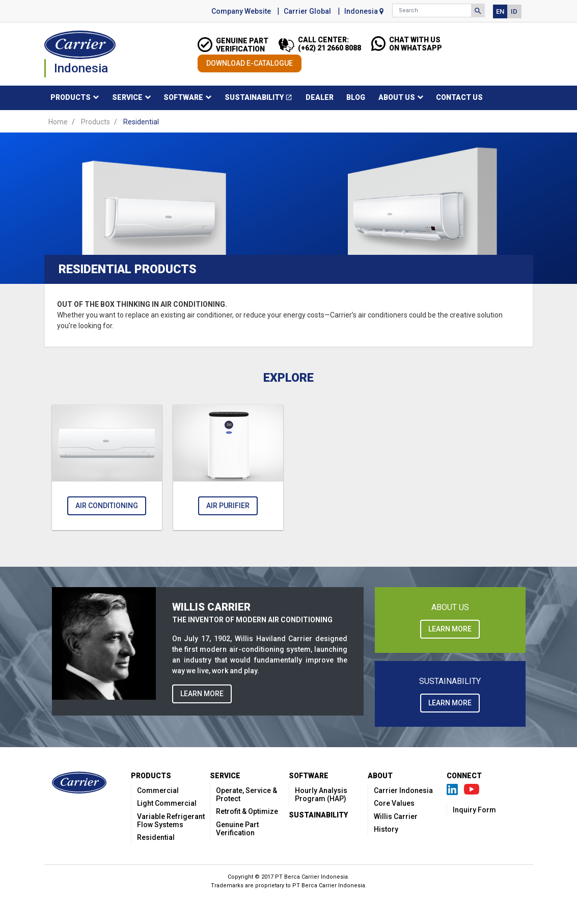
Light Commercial (167, 803)
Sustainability (262, 99)
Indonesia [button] (363, 11)
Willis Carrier (396, 816)
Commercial (158, 790)
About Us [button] (396, 97)
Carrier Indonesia (403, 790)
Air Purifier (228, 505)
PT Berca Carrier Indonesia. (329, 885)
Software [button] (183, 97)
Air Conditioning (106, 505)
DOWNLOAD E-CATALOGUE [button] (249, 63)
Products (95, 122)
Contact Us (459, 97)
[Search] (432, 10)
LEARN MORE (202, 694)
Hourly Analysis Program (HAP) (321, 794)
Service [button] (127, 97)
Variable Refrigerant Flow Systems (171, 820)
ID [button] (514, 11)
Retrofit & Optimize (247, 811)
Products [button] (70, 97)
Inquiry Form (474, 810)
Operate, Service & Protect (246, 794)
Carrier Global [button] (307, 11)
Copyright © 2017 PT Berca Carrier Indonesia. (288, 877)
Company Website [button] (241, 11)
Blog (355, 97)
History (386, 829)
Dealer (320, 97)
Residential (156, 837)
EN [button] (500, 11)
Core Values (394, 803)
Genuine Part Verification (237, 829)
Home (58, 122)
